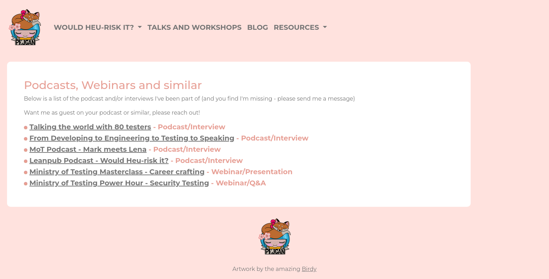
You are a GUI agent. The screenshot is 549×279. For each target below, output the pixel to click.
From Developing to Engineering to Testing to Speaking (132, 138)
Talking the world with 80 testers (90, 127)
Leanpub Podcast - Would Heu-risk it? (99, 160)
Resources (297, 27)
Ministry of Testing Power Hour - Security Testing (119, 183)
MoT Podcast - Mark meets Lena (88, 149)
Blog (257, 27)
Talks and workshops (195, 27)
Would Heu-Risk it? (95, 27)
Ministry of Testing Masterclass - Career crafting (117, 172)
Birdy (309, 269)
